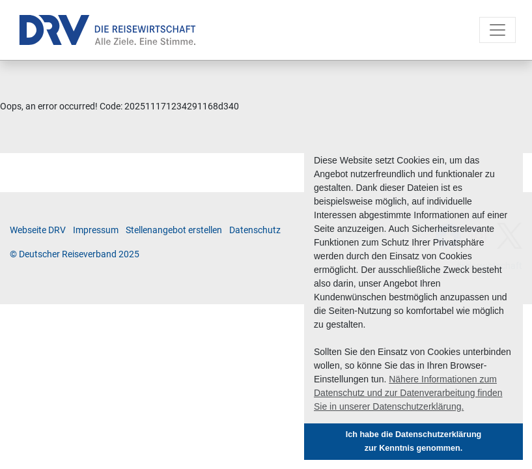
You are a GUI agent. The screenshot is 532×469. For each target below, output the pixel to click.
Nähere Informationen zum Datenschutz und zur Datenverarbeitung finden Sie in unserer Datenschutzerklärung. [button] (408, 393)
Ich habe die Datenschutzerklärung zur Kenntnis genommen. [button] (414, 441)
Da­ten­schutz (255, 230)
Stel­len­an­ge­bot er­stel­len (174, 230)
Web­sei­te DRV (38, 230)
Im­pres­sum (96, 230)
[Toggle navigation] (497, 30)
